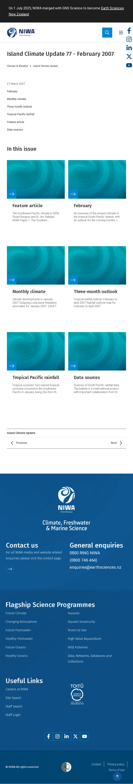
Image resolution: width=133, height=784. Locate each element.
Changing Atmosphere (21, 622)
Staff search (14, 706)
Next (114, 442)
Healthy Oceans (17, 656)
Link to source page (36, 193)
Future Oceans (16, 647)
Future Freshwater (18, 630)
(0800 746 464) (83, 560)
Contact (96, 764)
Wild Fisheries (78, 647)
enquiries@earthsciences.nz (95, 567)
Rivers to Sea (77, 630)
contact (48, 558)
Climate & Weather (17, 66)
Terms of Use (116, 770)
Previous (21, 442)
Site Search (13, 698)
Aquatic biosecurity (81, 622)
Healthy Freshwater (19, 639)
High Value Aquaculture (84, 639)
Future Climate (16, 613)
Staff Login (13, 715)
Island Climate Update (45, 66)
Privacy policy (116, 764)
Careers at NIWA (17, 689)
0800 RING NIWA (85, 552)
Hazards (73, 613)
